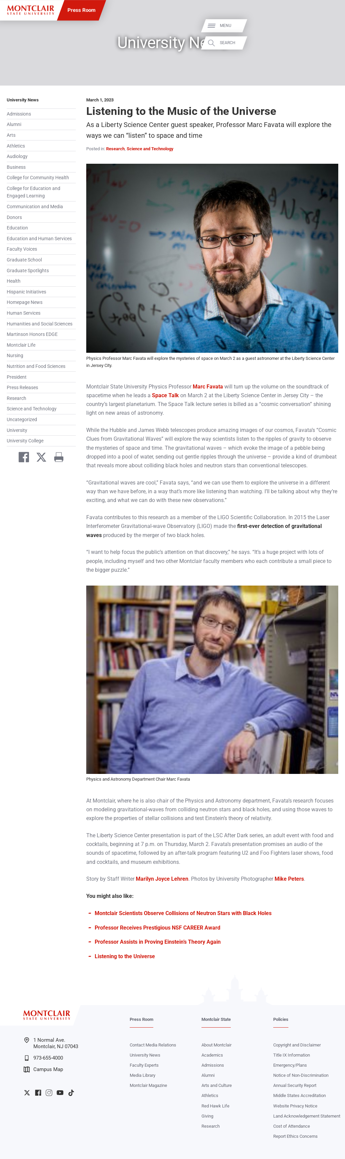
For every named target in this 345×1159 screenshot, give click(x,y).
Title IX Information (291, 1055)
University (17, 430)
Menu (329, 25)
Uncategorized (22, 419)
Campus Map (43, 1069)
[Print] (56, 458)
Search (331, 42)
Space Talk (165, 395)
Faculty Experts (144, 1065)
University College (25, 440)
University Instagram (48, 1092)
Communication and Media (35, 206)
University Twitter (27, 1092)
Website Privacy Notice (295, 1105)
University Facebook (38, 1092)
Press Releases (22, 387)
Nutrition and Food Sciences (36, 366)
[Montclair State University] (30, 10)
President (17, 377)
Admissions (19, 114)
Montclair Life (21, 345)
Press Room (82, 10)
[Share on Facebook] (21, 458)
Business (16, 167)
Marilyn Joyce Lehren (162, 879)
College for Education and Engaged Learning (33, 192)
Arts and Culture (216, 1085)
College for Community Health (38, 177)
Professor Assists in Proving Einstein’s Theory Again (158, 942)
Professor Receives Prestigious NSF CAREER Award (157, 928)
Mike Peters (289, 879)
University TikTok (71, 1092)
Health (14, 281)
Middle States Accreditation (299, 1095)
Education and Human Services (39, 238)
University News (23, 99)
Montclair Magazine (148, 1085)
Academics (212, 1055)
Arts (11, 135)
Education (17, 227)
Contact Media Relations (153, 1044)
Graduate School (24, 259)
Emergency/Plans (290, 1065)
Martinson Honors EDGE (32, 334)
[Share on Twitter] (39, 458)
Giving (207, 1116)
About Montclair (216, 1044)
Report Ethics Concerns (295, 1136)
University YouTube (60, 1092)
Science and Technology (32, 408)
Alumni (14, 124)
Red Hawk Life (215, 1105)
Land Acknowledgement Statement (306, 1116)
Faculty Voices (22, 249)
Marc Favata (208, 386)
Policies (280, 1019)
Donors (14, 217)
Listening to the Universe (125, 956)
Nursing (15, 355)
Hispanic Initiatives (26, 291)
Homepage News (24, 302)
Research (16, 398)
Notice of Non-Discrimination (300, 1075)
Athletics (16, 146)
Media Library (142, 1075)
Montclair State (216, 1019)
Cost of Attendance (291, 1126)
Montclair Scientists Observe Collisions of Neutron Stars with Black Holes (183, 913)
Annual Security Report (294, 1085)
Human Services (23, 313)
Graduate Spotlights (28, 270)
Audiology (17, 156)
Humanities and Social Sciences (39, 323)
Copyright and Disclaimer (297, 1044)
